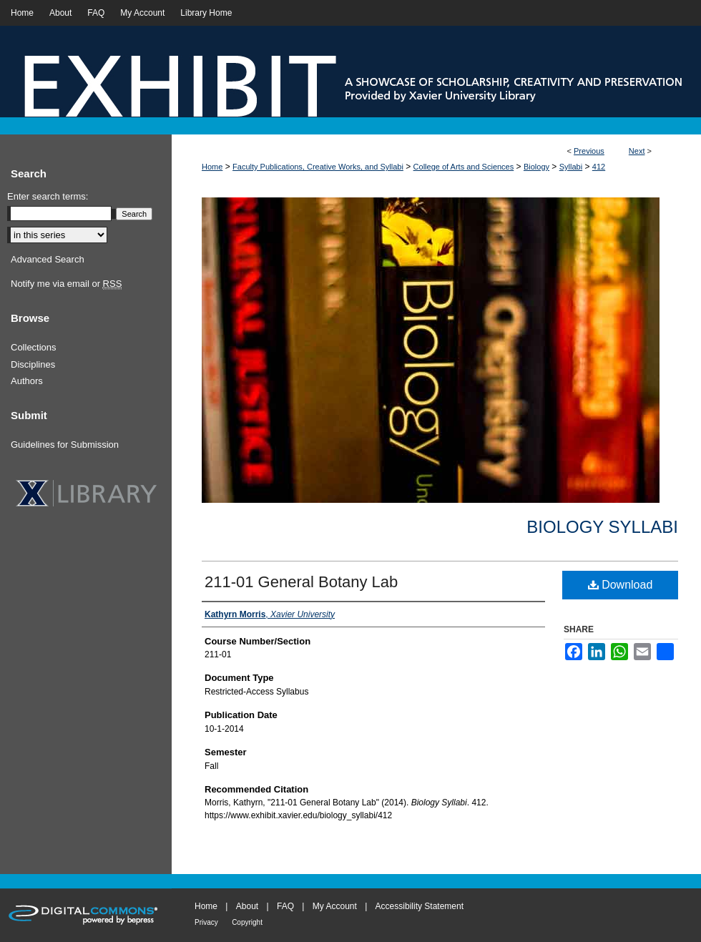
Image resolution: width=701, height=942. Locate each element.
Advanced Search (47, 259)
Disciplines (33, 364)
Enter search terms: (47, 196)
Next (637, 151)
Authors (27, 381)
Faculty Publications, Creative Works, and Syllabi (317, 166)
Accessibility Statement (420, 906)
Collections (34, 347)
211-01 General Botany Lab (301, 582)
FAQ (285, 906)
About (247, 906)
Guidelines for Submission (65, 444)
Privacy (206, 922)
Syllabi (570, 166)
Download (620, 585)
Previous (589, 151)
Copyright (247, 922)
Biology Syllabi (602, 526)
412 (598, 166)
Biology (536, 166)
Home (212, 166)
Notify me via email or (66, 284)
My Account (335, 906)
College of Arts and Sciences (463, 166)
